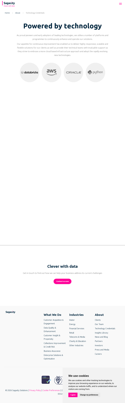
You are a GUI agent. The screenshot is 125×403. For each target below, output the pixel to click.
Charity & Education (77, 341)
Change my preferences (89, 395)
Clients (98, 320)
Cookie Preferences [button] (51, 390)
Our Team (99, 324)
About (17, 13)
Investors (99, 345)
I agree (73, 395)
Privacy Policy (35, 390)
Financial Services (76, 328)
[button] (29, 72)
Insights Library (101, 333)
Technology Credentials (105, 328)
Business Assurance (52, 351)
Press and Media (102, 350)
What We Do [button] (52, 314)
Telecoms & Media (77, 337)
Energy (72, 324)
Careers (98, 354)
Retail (71, 333)
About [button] (99, 314)
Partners (99, 341)
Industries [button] (76, 314)
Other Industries (76, 345)
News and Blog (101, 337)
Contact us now (62, 281)
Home (7, 13)
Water (72, 320)
